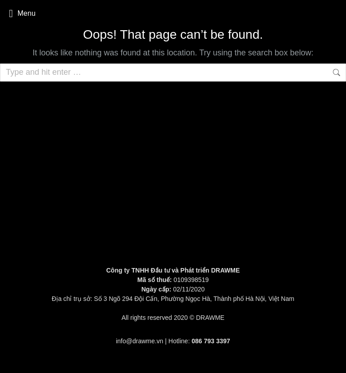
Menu (22, 13)
